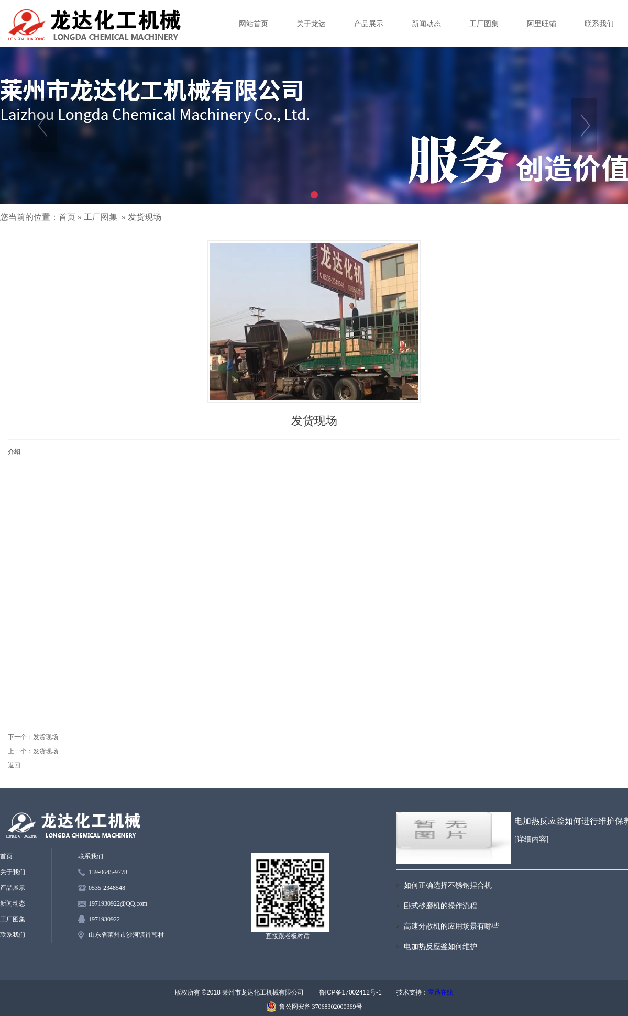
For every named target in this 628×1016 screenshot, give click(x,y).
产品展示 (368, 24)
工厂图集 (484, 24)
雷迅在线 (440, 992)
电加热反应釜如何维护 (440, 947)
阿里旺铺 (541, 24)
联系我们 (599, 24)
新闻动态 (426, 24)
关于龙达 (311, 24)
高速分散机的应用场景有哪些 (451, 926)
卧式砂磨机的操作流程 (440, 906)
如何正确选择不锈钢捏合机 (448, 885)
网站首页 (253, 24)
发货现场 (144, 217)
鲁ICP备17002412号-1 (350, 992)
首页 (67, 217)
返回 (14, 765)
